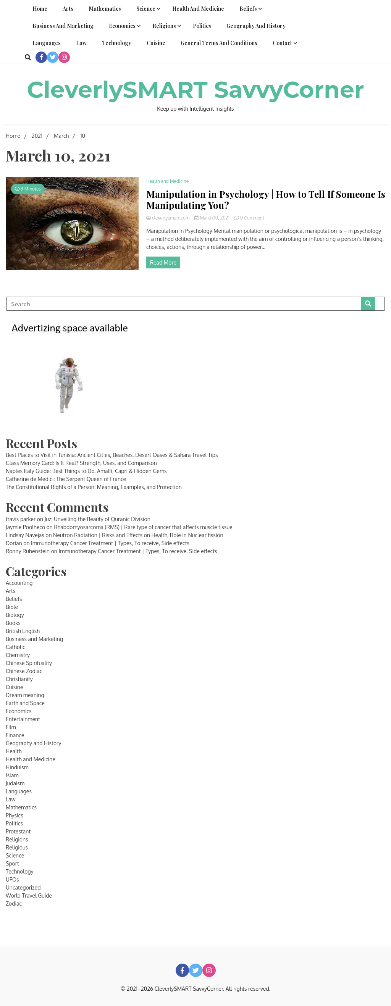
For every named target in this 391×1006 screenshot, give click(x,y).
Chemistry (18, 655)
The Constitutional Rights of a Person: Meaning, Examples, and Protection (94, 487)
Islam (12, 775)
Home (39, 8)
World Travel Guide (29, 895)
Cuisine (156, 43)
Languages (46, 43)
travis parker (21, 519)
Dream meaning (25, 695)
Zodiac (14, 903)
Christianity (19, 679)
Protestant (18, 831)
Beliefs (248, 8)
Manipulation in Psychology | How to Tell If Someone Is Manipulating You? (265, 200)
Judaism (15, 783)
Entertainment (23, 719)
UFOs (12, 879)
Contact (282, 43)
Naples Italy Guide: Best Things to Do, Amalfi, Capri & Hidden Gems (86, 471)
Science (145, 8)
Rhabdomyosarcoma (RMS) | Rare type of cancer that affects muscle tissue (143, 527)
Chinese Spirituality (29, 663)
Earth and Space (25, 703)
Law (81, 43)
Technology (116, 43)
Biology (15, 615)
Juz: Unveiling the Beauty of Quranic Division (97, 519)
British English (23, 631)
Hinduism (17, 767)
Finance (15, 735)
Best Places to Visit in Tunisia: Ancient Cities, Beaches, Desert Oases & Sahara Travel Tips (112, 455)
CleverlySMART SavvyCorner (195, 89)
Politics (202, 25)
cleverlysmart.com (168, 218)
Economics (122, 25)
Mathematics (105, 8)
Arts (68, 8)
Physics (14, 815)
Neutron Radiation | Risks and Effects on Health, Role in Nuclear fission (138, 535)
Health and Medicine (198, 8)
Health (14, 751)
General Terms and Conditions (219, 43)
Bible (12, 607)
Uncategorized (23, 887)
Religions (164, 25)
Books (13, 623)
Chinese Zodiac (24, 671)
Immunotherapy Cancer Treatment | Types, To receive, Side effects (110, 543)
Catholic (15, 647)
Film (11, 727)
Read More (163, 262)
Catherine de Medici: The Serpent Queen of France (66, 479)
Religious (17, 847)
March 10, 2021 (212, 218)
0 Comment (252, 218)
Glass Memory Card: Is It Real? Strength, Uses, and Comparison (81, 463)
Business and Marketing (63, 25)
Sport (12, 863)
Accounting (19, 583)
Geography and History (256, 25)
